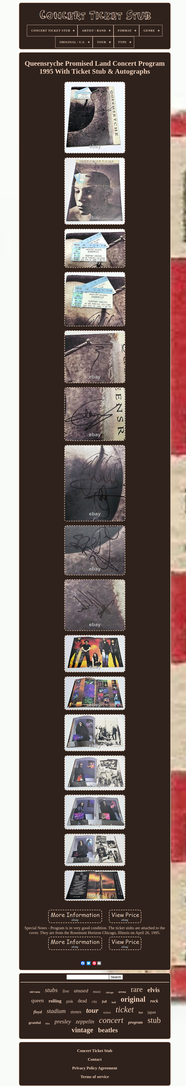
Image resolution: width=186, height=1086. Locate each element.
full (104, 1001)
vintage (82, 1030)
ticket (125, 1009)
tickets (107, 1012)
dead (82, 1000)
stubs (51, 990)
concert (111, 1020)
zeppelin (85, 1022)
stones (76, 1011)
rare (137, 989)
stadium (56, 1011)
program (135, 1022)
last (140, 1012)
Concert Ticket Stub (94, 1050)
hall (114, 1002)
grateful (35, 1023)
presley (62, 1021)
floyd (38, 1012)
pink (69, 1001)
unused (81, 991)
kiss (48, 1023)
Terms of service (94, 1076)
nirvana (35, 992)
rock (154, 1001)
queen (37, 1000)
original (133, 999)
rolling (55, 1000)
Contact (95, 1059)
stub (154, 1020)
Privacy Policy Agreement (94, 1068)
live (65, 991)
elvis (153, 990)
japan (152, 1012)
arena (122, 992)
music (97, 992)
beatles (108, 1030)
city (94, 1001)
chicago (110, 992)
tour (92, 1010)
